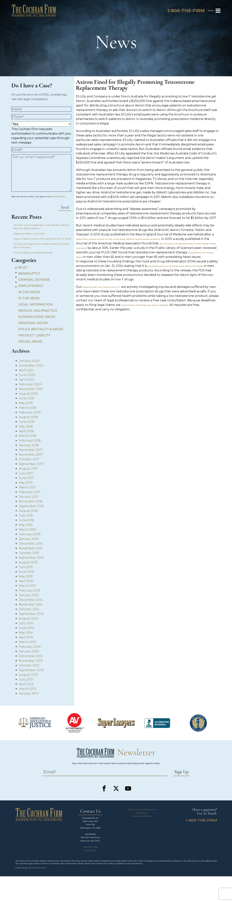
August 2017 (28, 468)
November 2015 (30, 548)
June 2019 (26, 398)
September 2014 (31, 614)
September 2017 (31, 464)
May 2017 (26, 482)
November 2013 (31, 660)
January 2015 (29, 595)
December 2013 (31, 656)
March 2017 (27, 487)
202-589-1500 (90, 851)
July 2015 (26, 567)
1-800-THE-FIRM (90, 847)
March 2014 (27, 642)
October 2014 (29, 609)
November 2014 (31, 604)
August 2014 (28, 618)
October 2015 (29, 553)
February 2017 (30, 492)
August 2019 (28, 393)
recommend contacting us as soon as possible (144, 305)
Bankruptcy (29, 273)
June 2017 (26, 478)
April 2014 (26, 637)
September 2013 (31, 670)
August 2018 (28, 417)
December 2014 (31, 600)
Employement (31, 286)
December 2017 (31, 450)
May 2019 (26, 403)
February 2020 (30, 384)
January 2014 (29, 651)
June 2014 (26, 628)
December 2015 (30, 543)
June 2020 (27, 375)
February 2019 (30, 412)
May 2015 (26, 576)
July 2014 (26, 623)
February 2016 (29, 534)
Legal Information (35, 304)
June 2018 (26, 422)
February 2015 (29, 590)
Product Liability (34, 335)
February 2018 (30, 440)
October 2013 (29, 665)
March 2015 (27, 586)
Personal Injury (33, 323)
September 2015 (31, 557)
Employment (142, 813)
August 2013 (28, 675)
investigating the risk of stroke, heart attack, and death (175, 266)
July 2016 (26, 515)
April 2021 (26, 370)
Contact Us (90, 811)
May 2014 (26, 632)
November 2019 (31, 389)
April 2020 (26, 379)
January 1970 (29, 693)
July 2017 (26, 473)
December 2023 (31, 365)
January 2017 (29, 497)
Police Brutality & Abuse (40, 329)
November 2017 (31, 454)
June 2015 (26, 571)
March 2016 (27, 529)
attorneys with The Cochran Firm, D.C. (101, 287)
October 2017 (29, 459)
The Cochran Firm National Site (141, 809)
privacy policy (58, 196)
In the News (28, 298)
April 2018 (26, 431)
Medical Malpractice (37, 310)
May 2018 (26, 426)
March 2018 (27, 436)
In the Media (29, 292)
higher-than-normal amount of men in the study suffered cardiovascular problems (118, 239)
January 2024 (29, 361)
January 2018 (29, 445)
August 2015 (28, 562)
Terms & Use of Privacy (142, 816)
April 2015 (26, 581)
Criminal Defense (34, 279)
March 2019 (27, 407)
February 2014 (30, 646)
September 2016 (31, 506)
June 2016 (26, 520)
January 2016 (29, 539)
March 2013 (27, 689)
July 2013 (26, 679)
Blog (22, 267)
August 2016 (28, 511)
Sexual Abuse (30, 341)
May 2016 (26, 525)
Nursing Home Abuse (36, 317)
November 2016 (30, 501)
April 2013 (26, 684)
